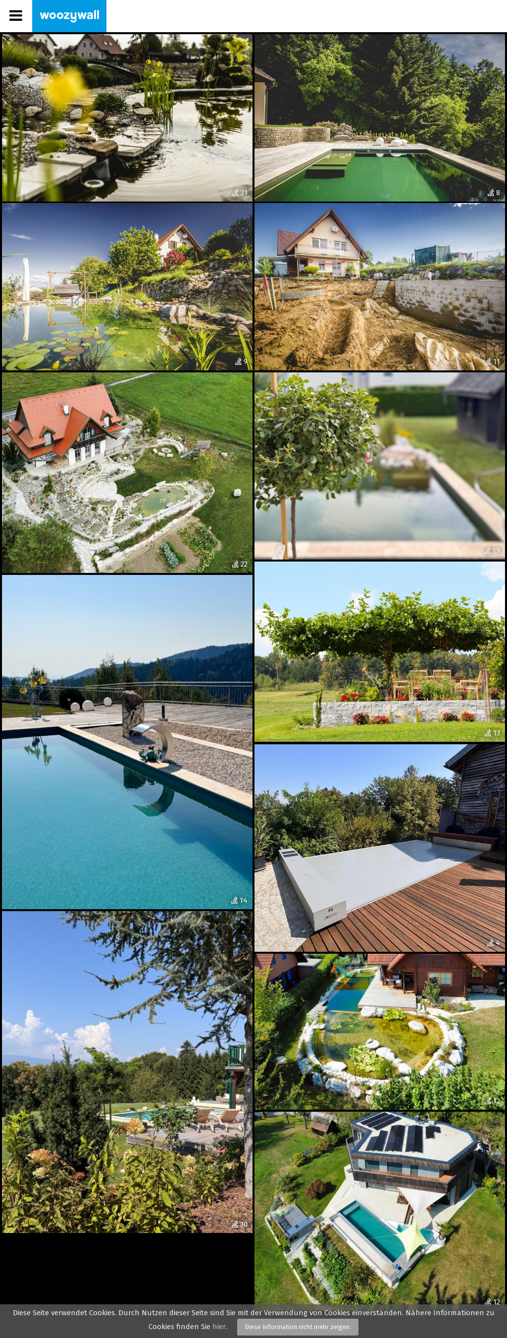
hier (219, 1326)
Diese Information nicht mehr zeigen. (298, 1327)
